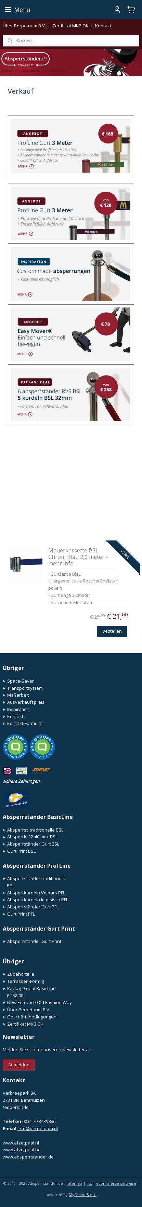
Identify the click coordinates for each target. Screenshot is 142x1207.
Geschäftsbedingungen (31, 1017)
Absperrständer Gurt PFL (33, 907)
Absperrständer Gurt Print (34, 941)
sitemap (74, 1183)
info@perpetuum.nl (37, 1128)
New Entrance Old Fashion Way (39, 1002)
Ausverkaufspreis (25, 702)
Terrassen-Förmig (25, 981)
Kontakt (103, 26)
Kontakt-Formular (25, 723)
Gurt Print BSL (21, 851)
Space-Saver (20, 681)
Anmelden (18, 1064)
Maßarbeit (18, 695)
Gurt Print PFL (21, 914)
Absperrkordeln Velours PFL (36, 893)
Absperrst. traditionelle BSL (35, 830)
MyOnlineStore (82, 1194)
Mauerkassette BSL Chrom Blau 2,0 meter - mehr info (78, 557)
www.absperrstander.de (28, 1157)
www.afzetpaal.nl (21, 1143)
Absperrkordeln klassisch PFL (37, 899)
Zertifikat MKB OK (70, 26)
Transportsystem (25, 688)
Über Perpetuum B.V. (24, 26)
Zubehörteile (20, 974)
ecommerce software (116, 1183)
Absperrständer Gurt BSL (33, 844)
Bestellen (112, 631)
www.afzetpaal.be (22, 1150)
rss (89, 1183)
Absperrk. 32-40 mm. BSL (32, 837)
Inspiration (18, 709)
